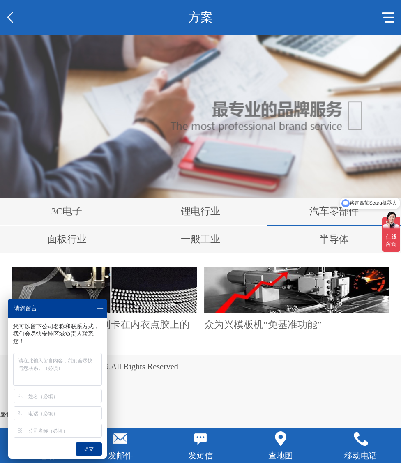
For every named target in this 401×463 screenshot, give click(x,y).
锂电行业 (200, 211)
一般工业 (200, 239)
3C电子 (67, 211)
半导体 (334, 239)
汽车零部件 (334, 211)
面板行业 (67, 239)
